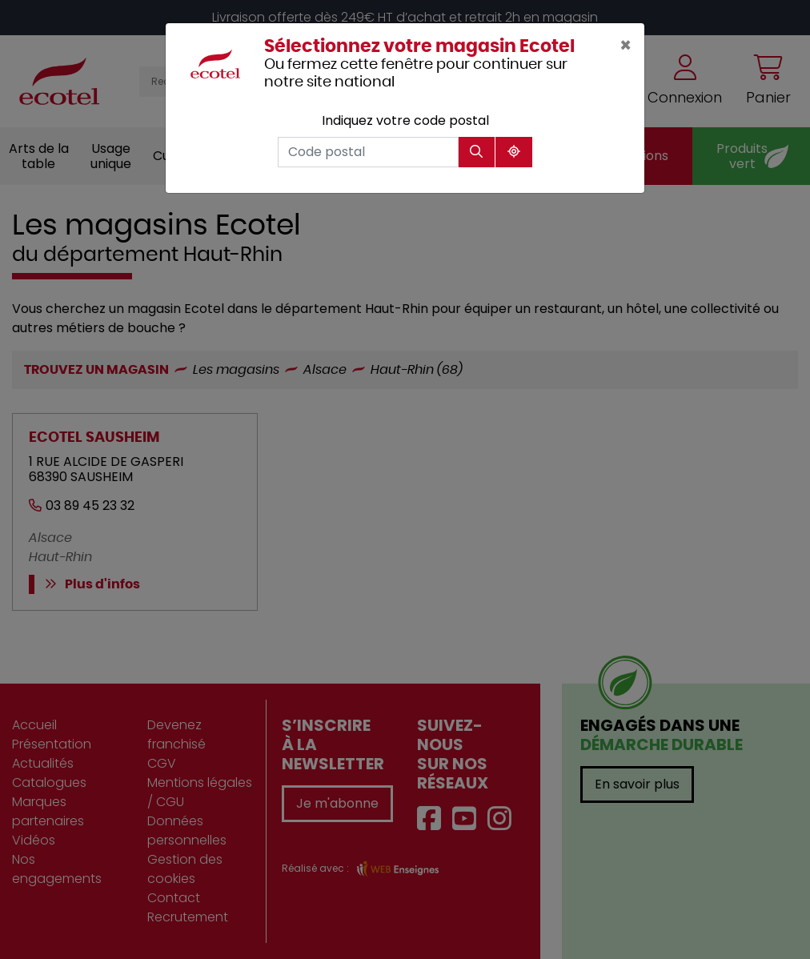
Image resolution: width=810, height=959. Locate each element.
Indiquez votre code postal (405, 120)
